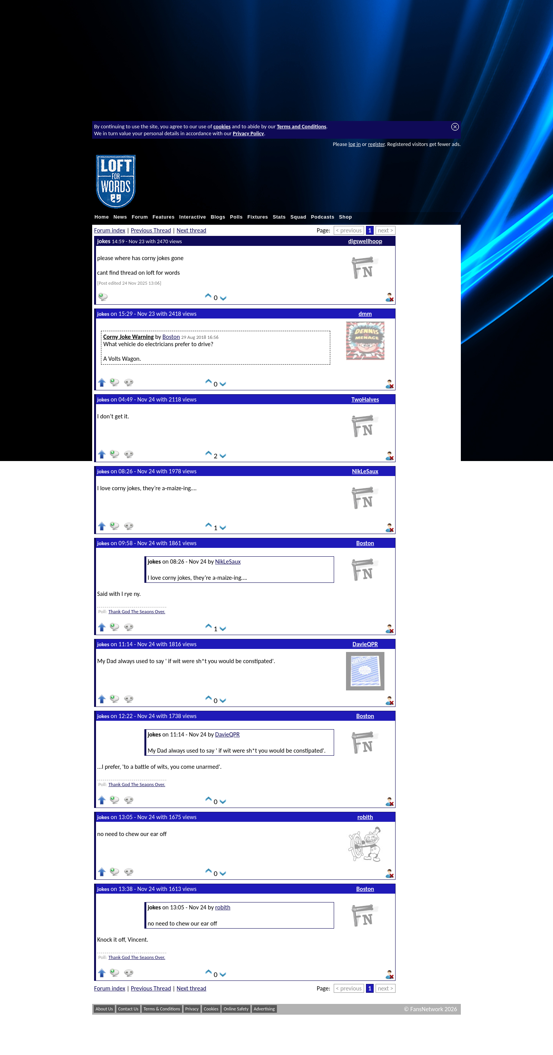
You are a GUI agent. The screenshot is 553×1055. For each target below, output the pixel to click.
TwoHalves (365, 399)
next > (385, 230)
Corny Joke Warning (128, 336)
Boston (171, 336)
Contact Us (128, 1009)
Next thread (191, 230)
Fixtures (257, 217)
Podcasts (322, 217)
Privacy (192, 1009)
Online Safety (236, 1009)
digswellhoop (365, 241)
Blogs (218, 217)
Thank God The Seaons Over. (136, 611)
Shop (345, 217)
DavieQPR (365, 644)
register (376, 144)
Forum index (109, 230)
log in (354, 144)
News (120, 217)
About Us (104, 1009)
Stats (279, 217)
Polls (236, 217)
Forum (140, 217)
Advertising (264, 1009)
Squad (298, 217)
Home (101, 217)
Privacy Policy (248, 133)
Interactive (192, 217)
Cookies (211, 1009)
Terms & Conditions (162, 1009)
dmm (365, 313)
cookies (222, 126)
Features (163, 217)
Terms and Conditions (301, 126)
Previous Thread (151, 230)
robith (365, 817)
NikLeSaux (365, 471)
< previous (349, 230)
